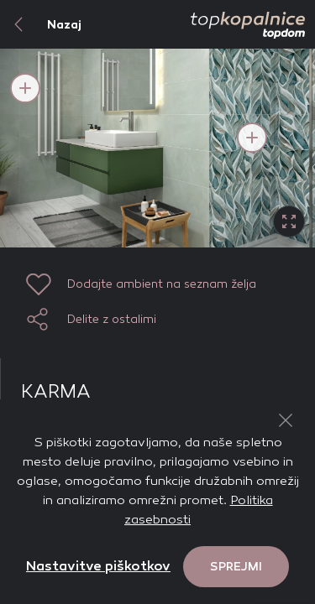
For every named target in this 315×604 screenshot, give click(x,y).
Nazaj (40, 24)
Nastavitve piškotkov (98, 566)
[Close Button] (286, 420)
